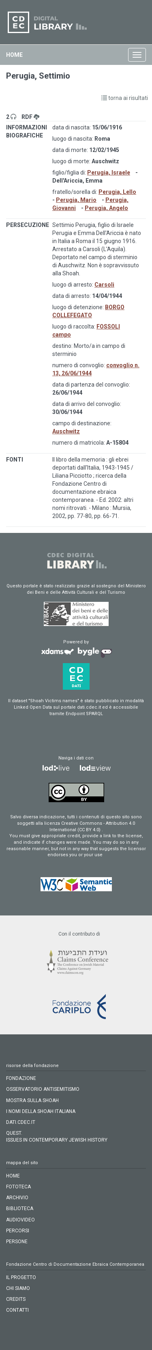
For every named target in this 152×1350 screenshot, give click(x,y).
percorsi (17, 1231)
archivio (17, 1197)
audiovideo (20, 1220)
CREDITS (16, 1299)
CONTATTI (17, 1310)
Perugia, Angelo (106, 208)
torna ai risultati (124, 98)
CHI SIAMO (18, 1288)
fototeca (18, 1187)
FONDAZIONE (21, 1078)
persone (17, 1241)
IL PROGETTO (21, 1277)
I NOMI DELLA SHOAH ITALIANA (40, 1111)
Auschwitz (66, 431)
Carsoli (104, 284)
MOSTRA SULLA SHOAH (32, 1100)
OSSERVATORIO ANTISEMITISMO (42, 1089)
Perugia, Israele (108, 172)
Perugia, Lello (117, 192)
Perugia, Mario (76, 200)
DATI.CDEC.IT (20, 1122)
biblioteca (19, 1208)
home (14, 55)
